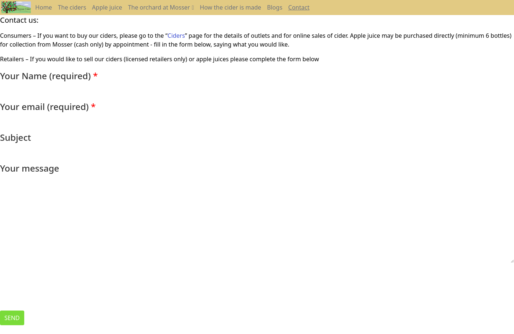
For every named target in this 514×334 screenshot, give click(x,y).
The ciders (72, 7)
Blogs (274, 7)
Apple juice (107, 7)
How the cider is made (230, 7)
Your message (29, 168)
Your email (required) (44, 106)
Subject (15, 137)
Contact (299, 7)
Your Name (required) (45, 76)
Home (43, 7)
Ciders (176, 36)
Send (12, 318)
